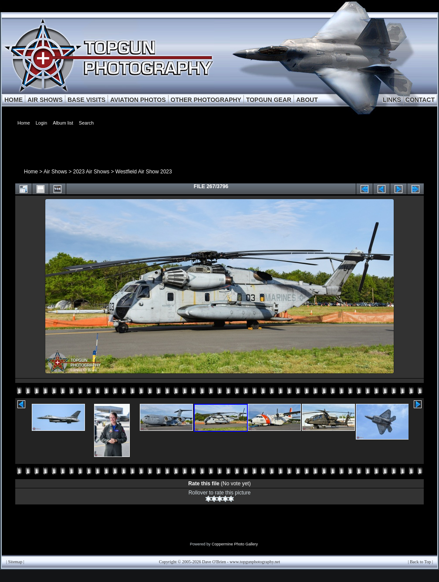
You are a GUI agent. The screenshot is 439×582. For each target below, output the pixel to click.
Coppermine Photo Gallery (235, 544)
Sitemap (15, 561)
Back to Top (420, 561)
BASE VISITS (86, 99)
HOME (13, 99)
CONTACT (420, 99)
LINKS (392, 99)
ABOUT (307, 99)
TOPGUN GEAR (268, 99)
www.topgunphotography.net (255, 561)
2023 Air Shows (91, 172)
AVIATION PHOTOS (138, 99)
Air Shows (55, 172)
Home (31, 172)
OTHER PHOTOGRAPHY (206, 99)
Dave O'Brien (214, 561)
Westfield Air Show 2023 (143, 172)
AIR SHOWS (45, 99)
